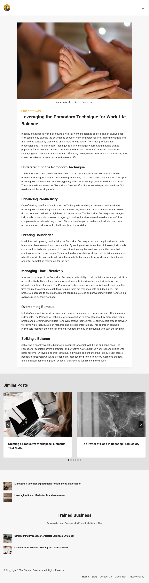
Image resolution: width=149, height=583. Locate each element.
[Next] (141, 424)
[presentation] (37, 414)
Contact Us (106, 576)
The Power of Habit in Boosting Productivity (110, 444)
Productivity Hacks (31, 111)
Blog (94, 576)
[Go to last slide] (8, 424)
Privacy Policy (136, 576)
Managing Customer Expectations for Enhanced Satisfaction (47, 483)
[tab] (68, 460)
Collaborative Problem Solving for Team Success (41, 547)
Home (85, 576)
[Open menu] (143, 8)
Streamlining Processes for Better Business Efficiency (44, 535)
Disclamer (120, 576)
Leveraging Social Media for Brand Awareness (39, 495)
